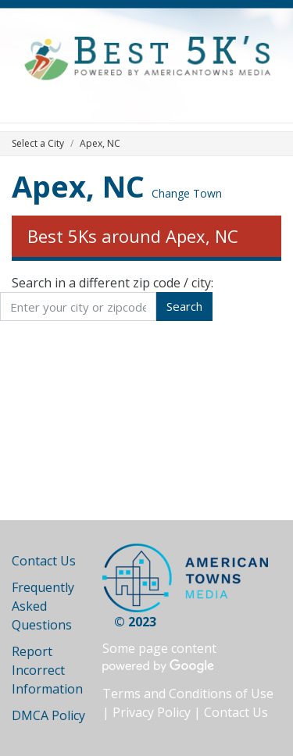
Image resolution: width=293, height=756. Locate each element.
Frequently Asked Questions (43, 606)
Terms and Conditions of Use (187, 693)
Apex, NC (78, 186)
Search (184, 306)
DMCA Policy (48, 715)
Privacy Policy (152, 712)
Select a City (38, 143)
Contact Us (44, 560)
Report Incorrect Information (47, 670)
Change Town (187, 193)
